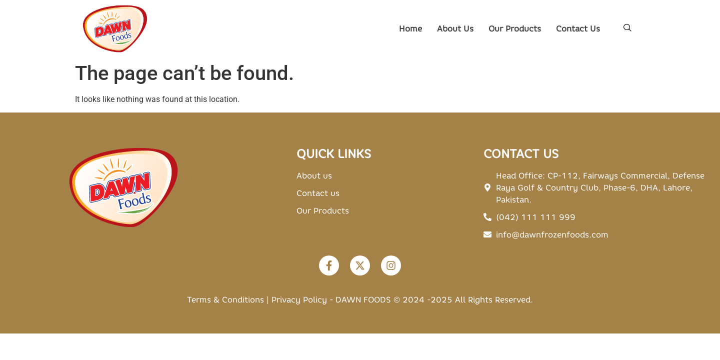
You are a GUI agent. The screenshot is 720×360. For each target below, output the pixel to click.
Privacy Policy (299, 299)
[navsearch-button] (627, 28)
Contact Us (578, 29)
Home (410, 29)
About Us (455, 29)
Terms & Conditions (225, 299)
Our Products (514, 29)
